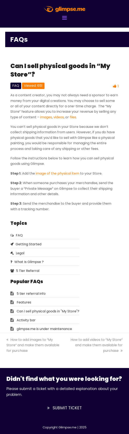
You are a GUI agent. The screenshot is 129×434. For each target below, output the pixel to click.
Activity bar (26, 320)
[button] (64, 17)
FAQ (16, 235)
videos (58, 117)
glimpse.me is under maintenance (44, 328)
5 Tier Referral (24, 270)
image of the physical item (57, 173)
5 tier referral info (31, 293)
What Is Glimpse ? (27, 261)
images (46, 117)
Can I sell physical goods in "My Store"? (48, 311)
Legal (17, 253)
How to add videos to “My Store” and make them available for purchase (97, 345)
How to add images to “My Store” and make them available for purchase (32, 345)
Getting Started (25, 244)
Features (24, 302)
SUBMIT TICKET (64, 408)
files (73, 117)
